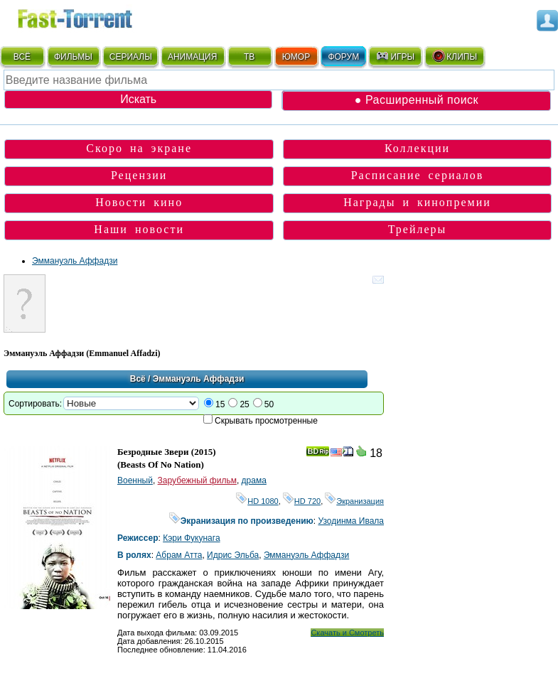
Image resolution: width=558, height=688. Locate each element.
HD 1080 (257, 501)
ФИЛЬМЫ (73, 57)
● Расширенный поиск (416, 100)
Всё (138, 379)
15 (220, 404)
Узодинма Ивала (351, 521)
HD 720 (302, 501)
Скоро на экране (139, 148)
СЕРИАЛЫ (130, 57)
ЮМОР (296, 57)
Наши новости (139, 229)
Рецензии (139, 175)
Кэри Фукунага (191, 538)
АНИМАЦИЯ (192, 57)
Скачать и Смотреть (347, 632)
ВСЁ (22, 57)
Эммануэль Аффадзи (74, 261)
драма (254, 480)
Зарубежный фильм (197, 480)
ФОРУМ (343, 57)
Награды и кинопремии (417, 202)
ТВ (249, 57)
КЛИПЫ (454, 56)
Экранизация (354, 501)
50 (269, 404)
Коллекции (417, 148)
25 (244, 404)
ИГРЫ (394, 56)
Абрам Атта (179, 555)
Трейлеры (417, 229)
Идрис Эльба (233, 555)
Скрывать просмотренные (266, 421)
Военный (135, 480)
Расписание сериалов (417, 175)
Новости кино (139, 202)
